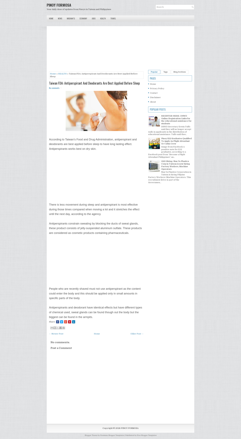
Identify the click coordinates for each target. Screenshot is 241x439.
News (60, 18)
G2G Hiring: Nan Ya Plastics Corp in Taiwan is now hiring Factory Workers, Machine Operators (175, 165)
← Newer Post (56, 334)
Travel (113, 18)
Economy (83, 18)
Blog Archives (180, 72)
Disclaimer (155, 97)
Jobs (94, 18)
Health (103, 18)
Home (51, 18)
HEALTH (62, 74)
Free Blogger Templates (146, 435)
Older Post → (137, 334)
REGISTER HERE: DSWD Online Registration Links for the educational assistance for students (176, 120)
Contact (154, 93)
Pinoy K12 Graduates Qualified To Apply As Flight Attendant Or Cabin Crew (176, 141)
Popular (154, 72)
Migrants (71, 18)
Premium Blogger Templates (112, 435)
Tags (166, 72)
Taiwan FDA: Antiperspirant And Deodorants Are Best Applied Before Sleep (94, 83)
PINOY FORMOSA (59, 5)
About (153, 102)
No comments (54, 87)
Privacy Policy (157, 88)
